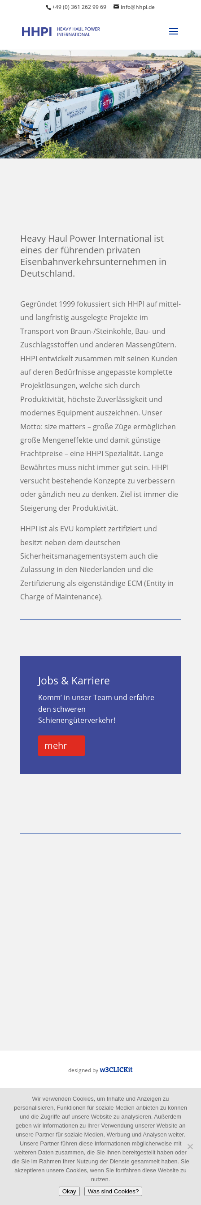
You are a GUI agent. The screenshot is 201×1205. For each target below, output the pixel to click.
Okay (69, 1191)
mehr (55, 745)
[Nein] (189, 1146)
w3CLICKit (116, 1069)
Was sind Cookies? (113, 1191)
